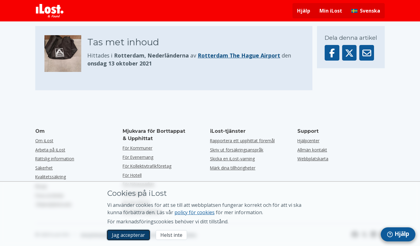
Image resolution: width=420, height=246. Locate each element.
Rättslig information (54, 159)
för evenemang (138, 157)
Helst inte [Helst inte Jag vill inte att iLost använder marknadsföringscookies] (171, 235)
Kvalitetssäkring (50, 177)
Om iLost (44, 141)
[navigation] (398, 234)
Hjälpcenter (308, 141)
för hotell (132, 175)
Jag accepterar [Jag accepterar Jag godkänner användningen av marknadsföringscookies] (128, 235)
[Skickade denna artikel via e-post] (366, 53)
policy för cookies (194, 212)
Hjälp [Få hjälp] (303, 10)
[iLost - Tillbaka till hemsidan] (49, 10)
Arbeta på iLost (50, 150)
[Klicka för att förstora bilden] (65, 53)
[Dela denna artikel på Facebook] (332, 53)
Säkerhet (44, 168)
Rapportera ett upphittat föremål (242, 141)
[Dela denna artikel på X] (349, 53)
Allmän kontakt (312, 150)
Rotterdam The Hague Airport (239, 55)
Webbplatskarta (312, 159)
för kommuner (137, 148)
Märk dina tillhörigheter (232, 168)
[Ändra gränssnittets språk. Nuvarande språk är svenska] (366, 10)
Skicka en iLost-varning (232, 159)
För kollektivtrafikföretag (147, 166)
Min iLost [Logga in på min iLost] (330, 10)
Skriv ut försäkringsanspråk (236, 150)
